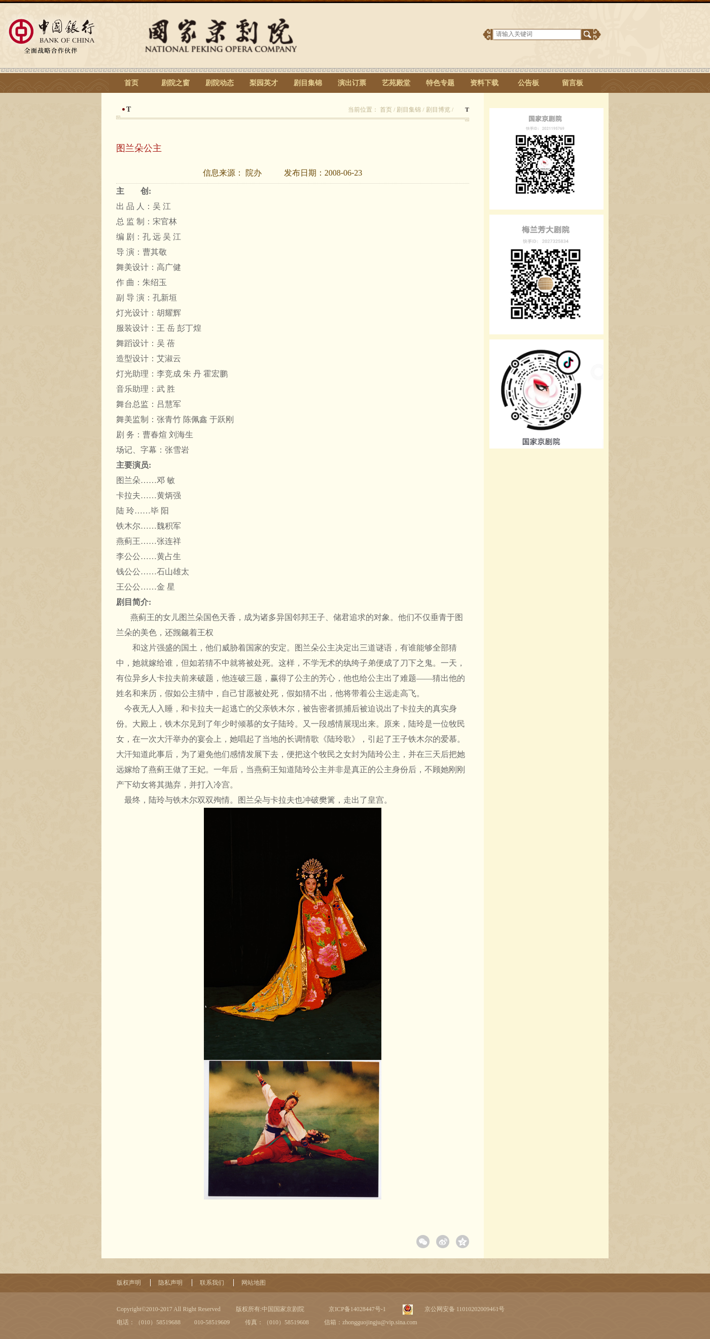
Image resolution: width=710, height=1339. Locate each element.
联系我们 (212, 1282)
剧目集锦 (308, 83)
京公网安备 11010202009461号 (464, 1309)
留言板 (572, 83)
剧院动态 (219, 83)
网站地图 (253, 1282)
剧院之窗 (175, 83)
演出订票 (352, 83)
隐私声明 (170, 1282)
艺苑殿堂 (396, 83)
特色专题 (440, 83)
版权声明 (129, 1282)
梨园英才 (264, 83)
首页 (131, 83)
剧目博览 (438, 109)
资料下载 (484, 83)
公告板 (528, 83)
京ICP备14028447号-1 (356, 1309)
